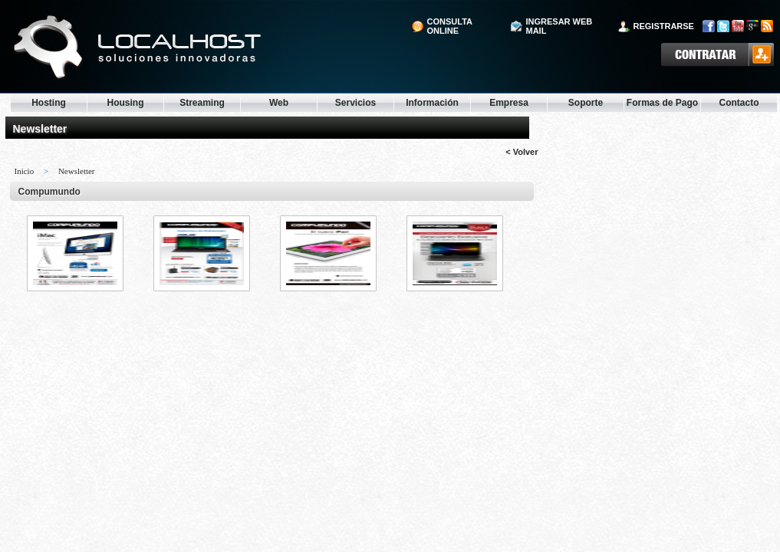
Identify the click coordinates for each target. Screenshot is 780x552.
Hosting (48, 102)
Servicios (355, 102)
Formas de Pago (662, 102)
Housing (125, 102)
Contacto (739, 102)
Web (278, 102)
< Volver (521, 151)
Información (432, 102)
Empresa (508, 102)
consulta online (449, 26)
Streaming (202, 102)
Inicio (25, 171)
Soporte (585, 102)
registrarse (664, 26)
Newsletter (76, 171)
